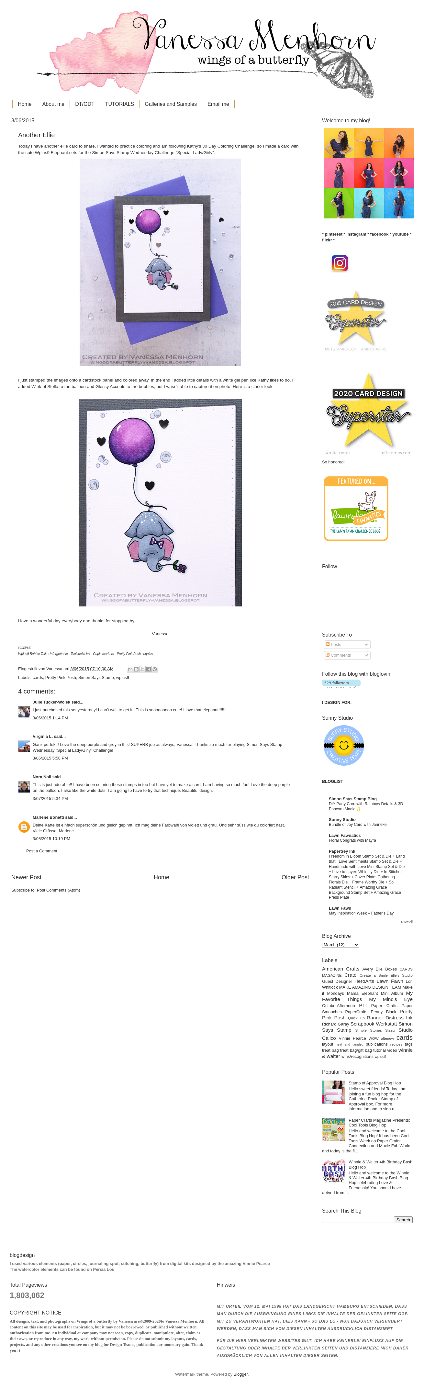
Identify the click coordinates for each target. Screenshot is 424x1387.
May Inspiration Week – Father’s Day (361, 913)
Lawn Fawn (340, 908)
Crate (350, 975)
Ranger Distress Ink (390, 1017)
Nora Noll (42, 776)
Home (25, 104)
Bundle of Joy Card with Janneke (358, 824)
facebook (379, 234)
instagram (356, 234)
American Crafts (340, 968)
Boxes (391, 969)
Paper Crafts (384, 1005)
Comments (338, 655)
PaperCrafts (356, 1011)
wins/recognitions (357, 1056)
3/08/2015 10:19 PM (51, 838)
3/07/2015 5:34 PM (50, 798)
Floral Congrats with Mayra (352, 840)
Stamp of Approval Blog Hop (375, 1083)
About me (53, 104)
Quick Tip (356, 1018)
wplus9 (122, 677)
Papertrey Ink (342, 851)
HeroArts (364, 981)
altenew (387, 1038)
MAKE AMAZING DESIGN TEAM (370, 987)
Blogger (241, 1374)
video (392, 1050)
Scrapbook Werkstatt (374, 1023)
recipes (396, 1044)
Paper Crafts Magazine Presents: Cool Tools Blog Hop (379, 1122)
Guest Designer (337, 981)
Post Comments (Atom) (58, 890)
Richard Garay (335, 1024)
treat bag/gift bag (356, 1050)
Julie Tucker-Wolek (51, 702)
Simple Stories (368, 1030)
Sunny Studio (342, 819)
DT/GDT (85, 104)
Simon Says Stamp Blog (353, 798)
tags (409, 1044)
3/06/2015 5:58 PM (50, 758)
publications (377, 1044)
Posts (333, 644)
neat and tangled (349, 1044)
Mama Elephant (362, 993)
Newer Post (26, 877)
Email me (218, 104)
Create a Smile (374, 975)
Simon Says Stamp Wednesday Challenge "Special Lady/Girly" (153, 152)
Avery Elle (373, 969)
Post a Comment (41, 851)
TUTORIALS (119, 104)
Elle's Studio (401, 975)
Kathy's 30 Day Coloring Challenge (220, 146)
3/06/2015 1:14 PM (50, 718)
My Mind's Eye (391, 999)
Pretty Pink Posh (60, 677)
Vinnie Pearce (352, 1038)
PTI (363, 1005)
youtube (401, 234)
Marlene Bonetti (48, 817)
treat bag (330, 1050)
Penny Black (383, 1011)
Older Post (295, 877)
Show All (407, 921)
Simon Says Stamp (96, 677)
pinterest (333, 234)
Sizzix (390, 1030)
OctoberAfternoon (338, 1005)
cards (38, 677)
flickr (327, 240)
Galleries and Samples (171, 104)
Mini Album (392, 993)
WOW (374, 1038)
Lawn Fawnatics (345, 835)
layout (327, 1044)
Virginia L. (43, 736)
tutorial (379, 1050)
